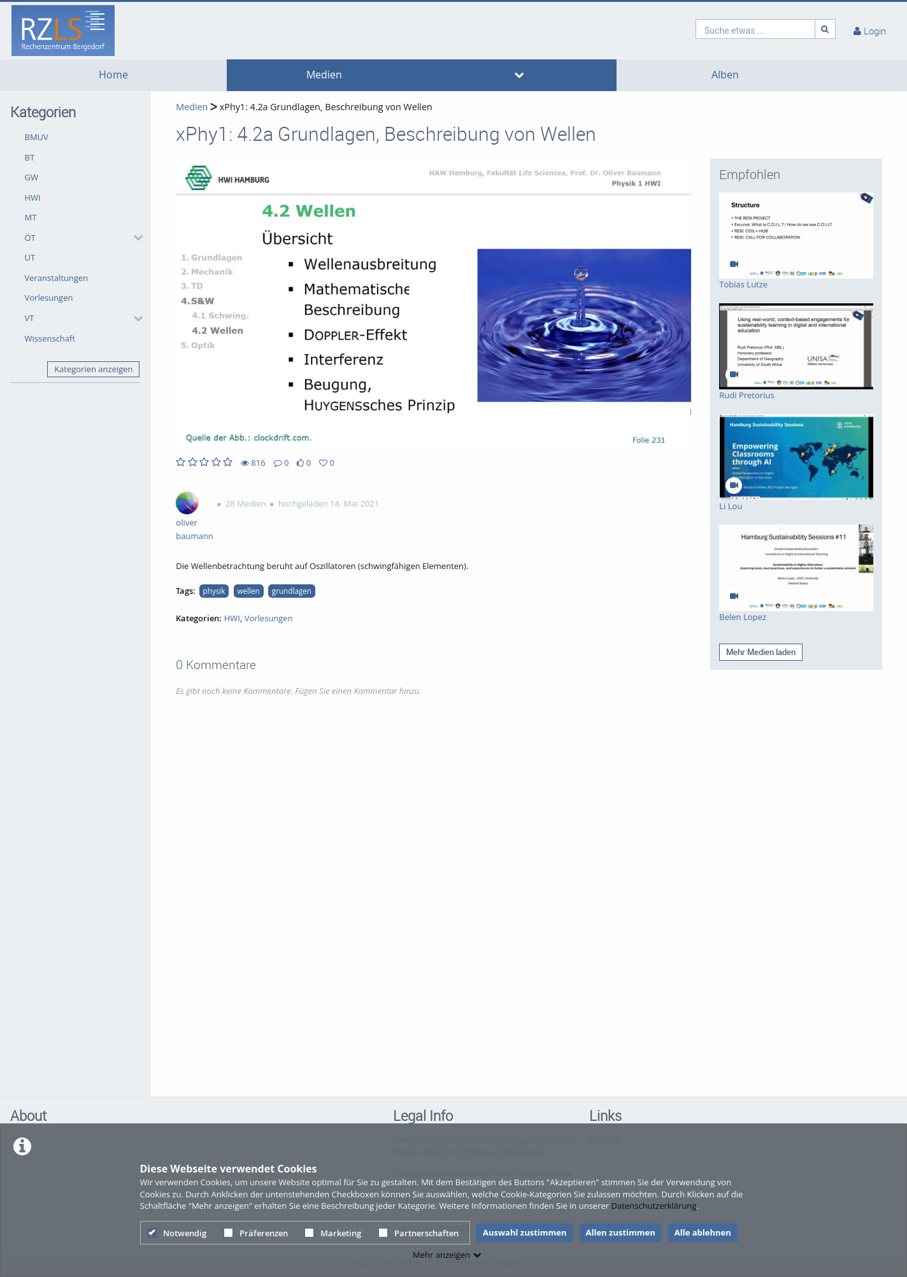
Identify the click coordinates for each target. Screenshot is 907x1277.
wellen (248, 591)
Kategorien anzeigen (93, 369)
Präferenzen (256, 1233)
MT (31, 217)
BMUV (36, 137)
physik (214, 591)
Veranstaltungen (57, 278)
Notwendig (176, 1233)
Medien (324, 75)
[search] (755, 29)
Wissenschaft (50, 338)
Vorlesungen (49, 297)
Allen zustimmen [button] (620, 1232)
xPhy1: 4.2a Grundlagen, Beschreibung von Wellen (324, 107)
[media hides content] (519, 75)
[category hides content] (134, 237)
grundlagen (291, 591)
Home (113, 75)
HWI (33, 197)
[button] (80, 237)
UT (30, 257)
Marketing (332, 1233)
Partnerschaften (418, 1233)
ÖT (30, 237)
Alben (725, 75)
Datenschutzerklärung (653, 1205)
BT (30, 157)
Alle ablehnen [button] (703, 1232)
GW (31, 177)
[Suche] (825, 29)
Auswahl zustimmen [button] (525, 1232)
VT (29, 318)
